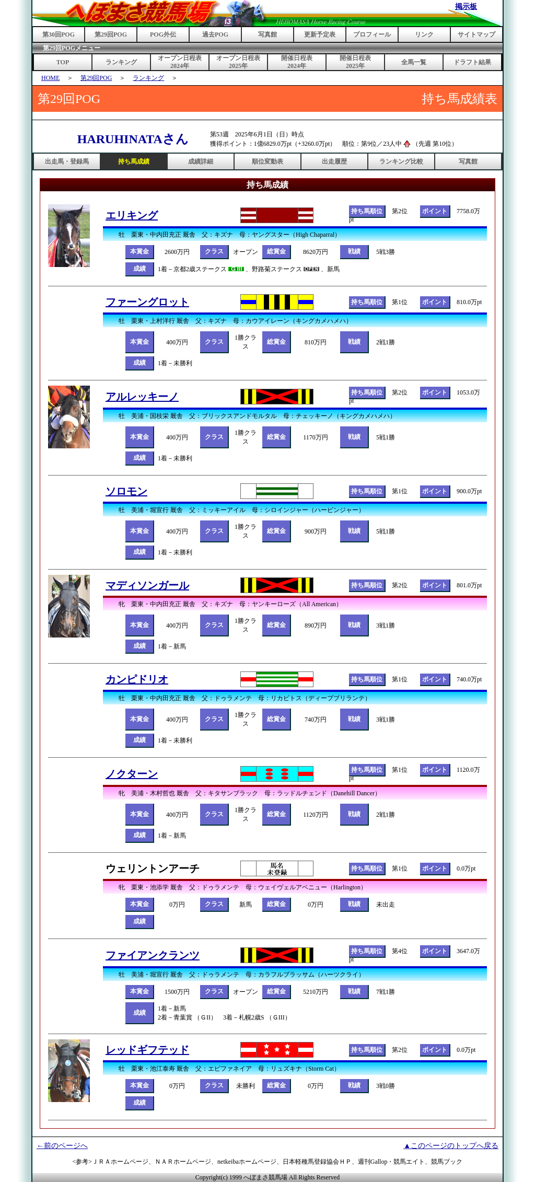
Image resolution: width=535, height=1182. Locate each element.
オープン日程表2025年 (238, 61)
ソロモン (126, 491)
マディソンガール (147, 585)
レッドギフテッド (147, 1050)
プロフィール (372, 34)
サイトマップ (476, 34)
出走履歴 (334, 161)
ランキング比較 (401, 161)
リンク (424, 34)
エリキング (132, 215)
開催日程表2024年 (296, 61)
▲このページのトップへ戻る (450, 1146)
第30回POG (58, 34)
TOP (62, 62)
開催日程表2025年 (355, 61)
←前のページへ (62, 1146)
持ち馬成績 (133, 161)
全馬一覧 (413, 62)
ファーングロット (147, 302)
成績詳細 (200, 161)
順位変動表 (267, 161)
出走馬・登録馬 (67, 161)
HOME (50, 78)
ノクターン (132, 774)
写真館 (267, 34)
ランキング (121, 62)
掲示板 (466, 6)
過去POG (215, 34)
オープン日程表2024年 (180, 61)
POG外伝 (163, 34)
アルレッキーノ (142, 396)
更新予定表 (319, 34)
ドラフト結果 (472, 62)
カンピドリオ (137, 679)
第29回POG (111, 34)
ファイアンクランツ (153, 955)
